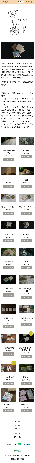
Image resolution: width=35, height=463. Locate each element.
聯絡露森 (21, 459)
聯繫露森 (17, 425)
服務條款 (14, 459)
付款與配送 (17, 428)
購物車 (28, 2)
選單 (5, 2)
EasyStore (27, 456)
